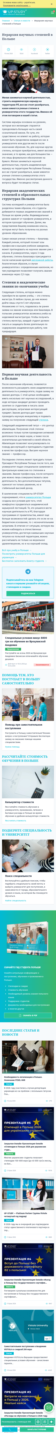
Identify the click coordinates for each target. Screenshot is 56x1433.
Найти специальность (15, 900)
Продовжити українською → (17, 5)
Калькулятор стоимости (19, 802)
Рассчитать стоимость (15, 820)
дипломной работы (42, 260)
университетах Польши (38, 497)
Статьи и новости (22, 20)
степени (43, 420)
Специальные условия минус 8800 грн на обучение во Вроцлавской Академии (26, 641)
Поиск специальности (18, 875)
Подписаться (28, 593)
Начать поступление (36, 1429)
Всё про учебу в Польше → (17, 550)
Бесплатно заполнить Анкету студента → (24, 561)
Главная (6, 20)
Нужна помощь (12, 747)
